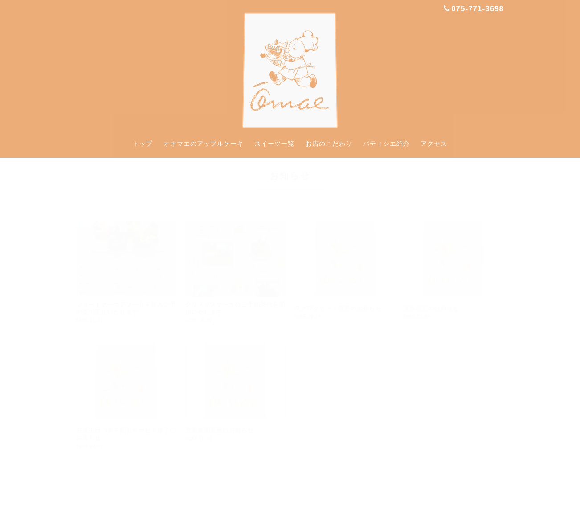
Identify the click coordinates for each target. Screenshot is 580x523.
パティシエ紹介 (386, 143)
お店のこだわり (329, 143)
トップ (143, 143)
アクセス (434, 143)
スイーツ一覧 (274, 143)
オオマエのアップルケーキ (203, 143)
